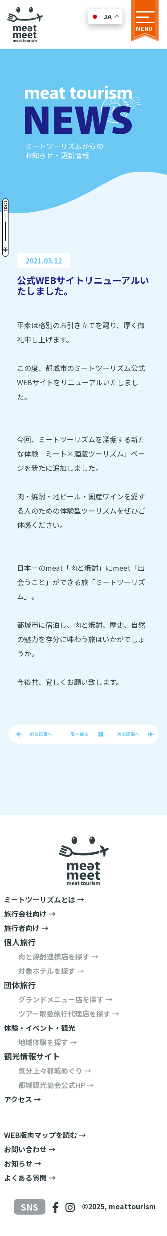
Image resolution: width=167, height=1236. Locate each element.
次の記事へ (128, 734)
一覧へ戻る (77, 734)
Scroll (6, 206)
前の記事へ (41, 734)
